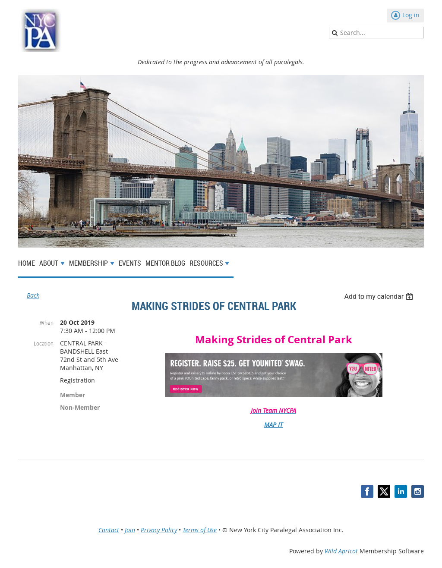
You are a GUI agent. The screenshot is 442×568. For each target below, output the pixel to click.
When (47, 322)
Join (130, 530)
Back (33, 295)
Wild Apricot (341, 551)
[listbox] (379, 296)
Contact (108, 530)
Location (44, 343)
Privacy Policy (159, 530)
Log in (411, 15)
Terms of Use (200, 530)
